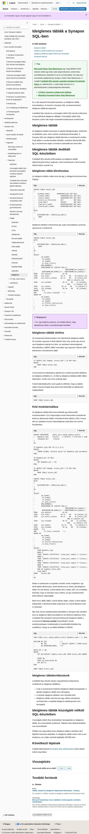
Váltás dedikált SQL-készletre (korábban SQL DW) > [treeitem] (14, 37)
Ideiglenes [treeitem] (15, 275)
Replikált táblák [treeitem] (17, 267)
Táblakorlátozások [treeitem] (18, 242)
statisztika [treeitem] (15, 271)
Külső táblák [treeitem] (16, 246)
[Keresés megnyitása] (73, 3)
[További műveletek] (85, 24)
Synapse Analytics (54, 24)
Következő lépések (40, 56)
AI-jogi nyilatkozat (8, 829)
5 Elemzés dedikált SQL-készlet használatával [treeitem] (14, 83)
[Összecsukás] (27, 23)
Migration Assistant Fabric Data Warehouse (56, 95)
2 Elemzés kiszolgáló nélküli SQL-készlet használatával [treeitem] (15, 63)
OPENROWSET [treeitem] (17, 259)
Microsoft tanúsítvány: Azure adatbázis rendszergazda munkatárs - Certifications (56, 801)
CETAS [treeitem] (14, 226)
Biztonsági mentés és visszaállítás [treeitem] (15, 148)
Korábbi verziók (22, 829)
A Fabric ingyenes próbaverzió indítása (54, 92)
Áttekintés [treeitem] (13, 164)
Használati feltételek (44, 832)
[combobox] (15, 27)
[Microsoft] (4, 3)
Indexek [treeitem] (14, 250)
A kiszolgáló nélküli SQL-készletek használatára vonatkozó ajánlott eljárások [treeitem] (18, 172)
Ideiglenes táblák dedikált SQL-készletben (48, 51)
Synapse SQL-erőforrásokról (62, 749)
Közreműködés (42, 829)
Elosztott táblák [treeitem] (17, 238)
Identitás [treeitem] (14, 255)
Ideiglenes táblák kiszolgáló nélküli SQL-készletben (51, 54)
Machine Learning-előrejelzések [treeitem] (16, 213)
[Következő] (68, 3)
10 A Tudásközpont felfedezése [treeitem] (17, 108)
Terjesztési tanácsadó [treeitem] (17, 190)
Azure (42, 24)
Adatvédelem (54, 829)
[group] (59, 274)
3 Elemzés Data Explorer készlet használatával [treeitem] (14, 70)
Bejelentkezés (81, 3)
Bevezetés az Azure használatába (73, 9)
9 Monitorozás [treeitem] (11, 103)
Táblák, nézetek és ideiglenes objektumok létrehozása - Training (55, 790)
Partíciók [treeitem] (15, 263)
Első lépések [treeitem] (10, 51)
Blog (31, 829)
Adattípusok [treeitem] (16, 234)
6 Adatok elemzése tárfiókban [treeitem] (16, 89)
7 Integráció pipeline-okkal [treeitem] (15, 93)
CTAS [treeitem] (14, 230)
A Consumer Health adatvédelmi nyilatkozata (17, 832)
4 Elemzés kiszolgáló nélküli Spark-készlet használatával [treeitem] (15, 76)
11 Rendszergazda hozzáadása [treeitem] (12, 113)
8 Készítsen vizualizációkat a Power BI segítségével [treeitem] (16, 98)
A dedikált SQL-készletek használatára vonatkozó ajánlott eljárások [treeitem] (18, 183)
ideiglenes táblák (40, 48)
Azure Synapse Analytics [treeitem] (13, 32)
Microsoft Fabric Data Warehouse (48, 69)
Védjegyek (57, 832)
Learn (35, 24)
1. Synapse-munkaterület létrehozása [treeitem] (14, 56)
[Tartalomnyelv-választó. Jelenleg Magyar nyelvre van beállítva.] (7, 824)
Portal (55, 9)
